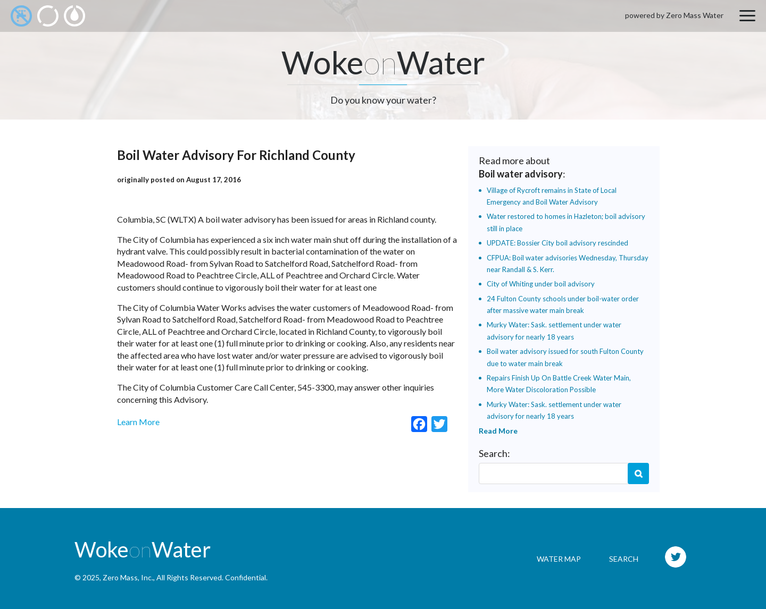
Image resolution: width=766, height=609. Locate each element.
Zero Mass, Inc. (128, 577)
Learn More (138, 422)
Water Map (559, 558)
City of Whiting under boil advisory (541, 284)
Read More (498, 430)
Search (638, 473)
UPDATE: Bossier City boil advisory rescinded (557, 243)
